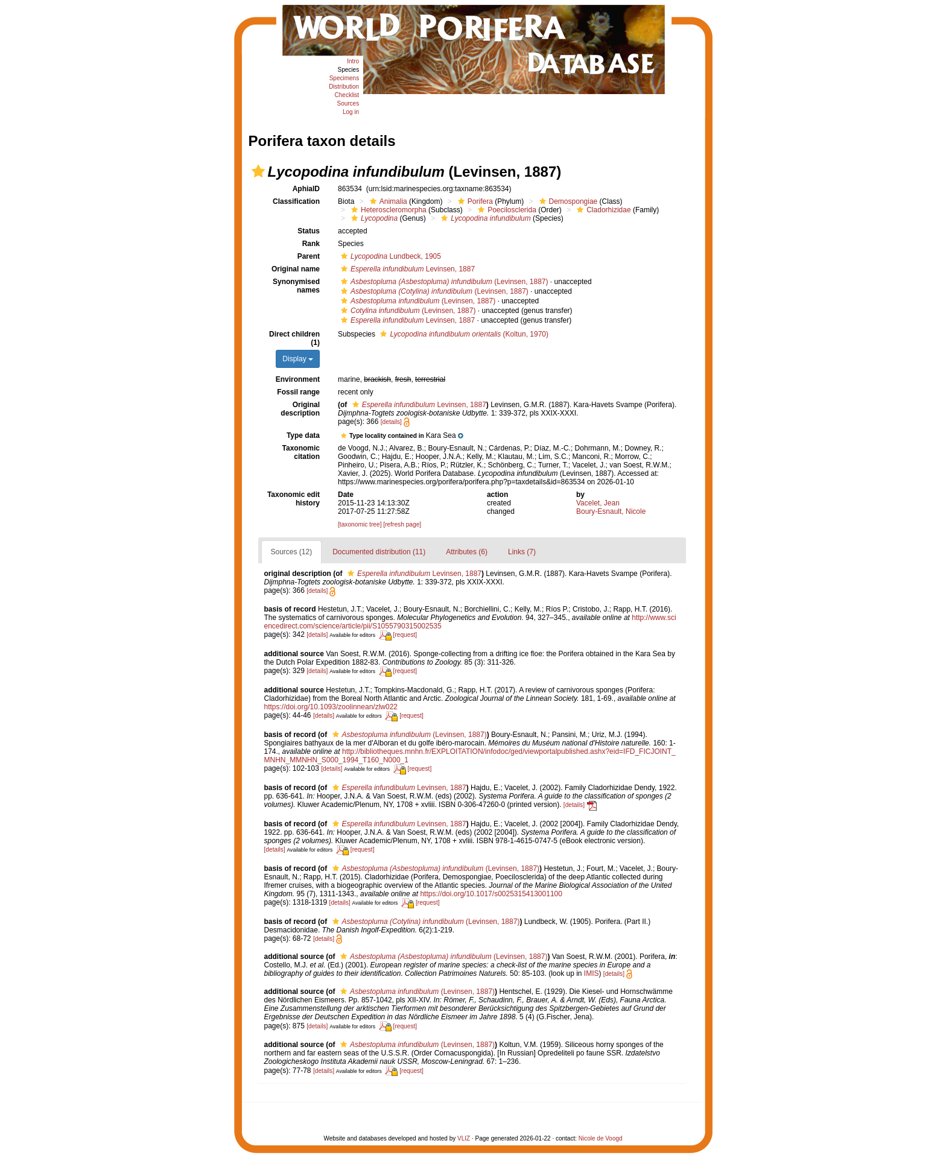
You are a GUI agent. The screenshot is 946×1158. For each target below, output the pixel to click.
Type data (303, 435)
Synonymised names (296, 285)
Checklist (347, 95)
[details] (391, 422)
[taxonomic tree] (359, 524)
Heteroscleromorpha (387, 210)
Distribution (344, 86)
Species (349, 69)
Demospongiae (567, 201)
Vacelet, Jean (598, 503)
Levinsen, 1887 (406, 269)
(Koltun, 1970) (462, 334)
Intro (353, 61)
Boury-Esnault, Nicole (611, 511)
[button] (258, 171)
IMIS (591, 973)
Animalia (387, 201)
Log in (351, 112)
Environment (298, 379)
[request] (405, 634)
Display (297, 359)
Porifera (474, 201)
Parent (308, 256)
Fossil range (298, 392)
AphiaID (306, 189)
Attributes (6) (466, 552)
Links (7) (522, 552)
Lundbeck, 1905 (389, 256)
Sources (348, 103)
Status (308, 231)
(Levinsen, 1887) (443, 281)
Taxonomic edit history (293, 498)
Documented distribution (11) (378, 552)
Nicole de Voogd (601, 1138)
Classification (296, 201)
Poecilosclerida (505, 210)
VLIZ (463, 1138)
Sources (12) (292, 552)
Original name (295, 269)
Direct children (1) (294, 338)
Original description (300, 408)
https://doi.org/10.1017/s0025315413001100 (491, 894)
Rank (311, 243)
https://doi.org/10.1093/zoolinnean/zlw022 (331, 707)
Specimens (344, 78)
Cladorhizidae (602, 210)
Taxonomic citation (301, 452)
